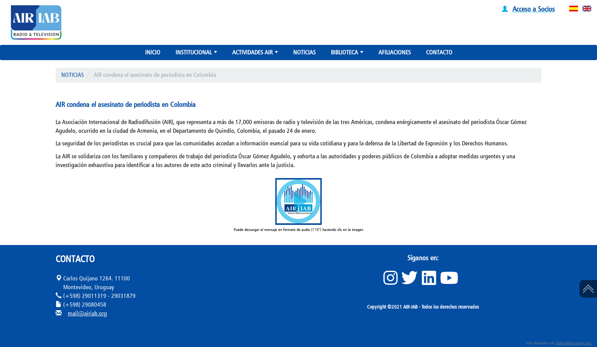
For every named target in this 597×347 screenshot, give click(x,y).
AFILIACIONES (394, 52)
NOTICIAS (304, 52)
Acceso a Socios (533, 9)
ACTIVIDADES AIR (255, 54)
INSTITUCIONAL (197, 54)
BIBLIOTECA (348, 54)
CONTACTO (439, 52)
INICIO (152, 52)
